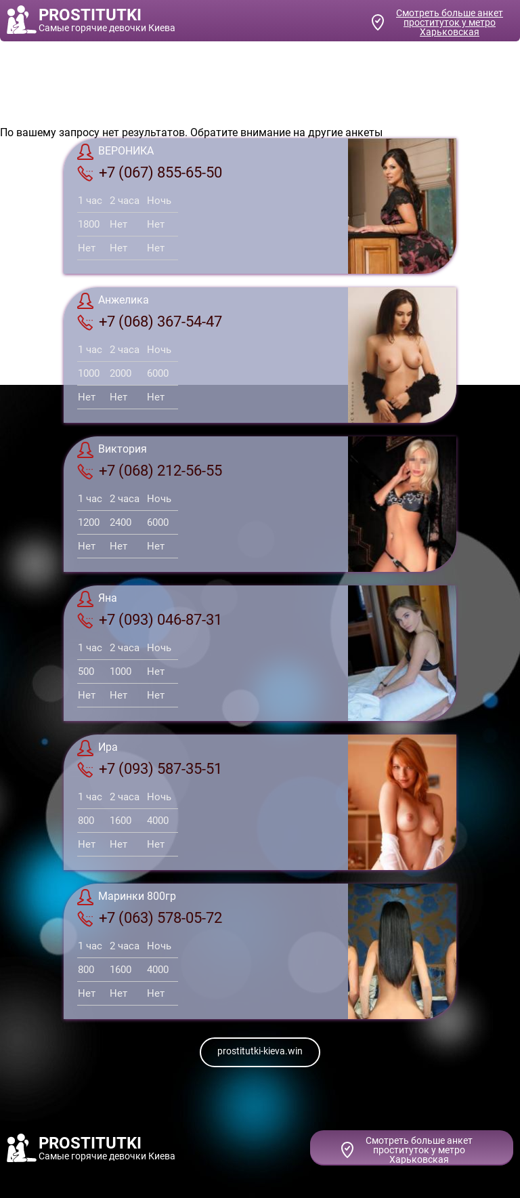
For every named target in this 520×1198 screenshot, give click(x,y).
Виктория (112, 450)
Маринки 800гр (126, 897)
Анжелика (113, 301)
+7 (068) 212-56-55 (149, 471)
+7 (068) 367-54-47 (149, 322)
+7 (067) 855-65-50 (149, 173)
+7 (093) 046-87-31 (149, 620)
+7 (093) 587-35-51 (149, 769)
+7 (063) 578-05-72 (149, 918)
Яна (97, 599)
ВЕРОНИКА (115, 152)
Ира (97, 748)
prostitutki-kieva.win (260, 1051)
